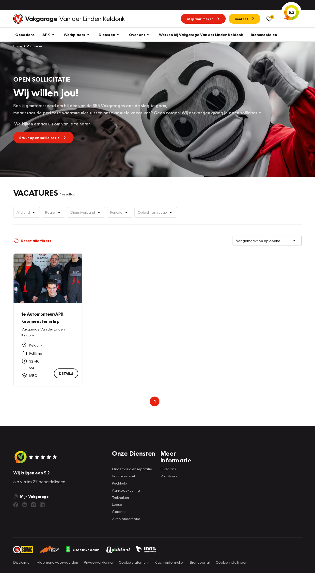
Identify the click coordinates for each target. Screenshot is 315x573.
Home (17, 46)
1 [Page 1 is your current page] (155, 401)
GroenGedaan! (82, 549)
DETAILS (66, 373)
